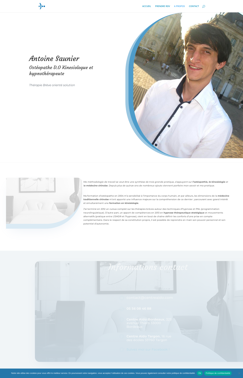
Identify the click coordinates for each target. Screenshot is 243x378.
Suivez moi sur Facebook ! (152, 349)
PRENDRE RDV (162, 6)
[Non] (239, 373)
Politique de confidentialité (218, 373)
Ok (199, 373)
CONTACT (194, 6)
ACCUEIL (146, 6)
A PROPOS (179, 6)
